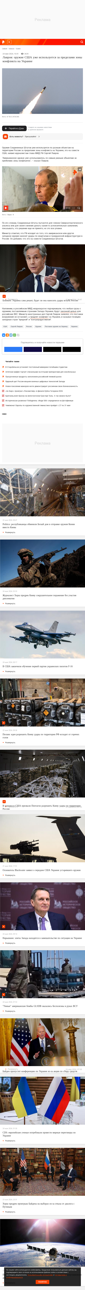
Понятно (42, 1282)
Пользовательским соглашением (40, 1275)
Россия (29, 326)
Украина (74, 326)
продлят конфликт (39, 316)
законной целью (68, 311)
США (5, 326)
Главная (4, 48)
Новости (11, 48)
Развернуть (11, 299)
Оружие (38, 326)
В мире (18, 48)
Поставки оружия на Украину (56, 326)
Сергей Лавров (17, 326)
